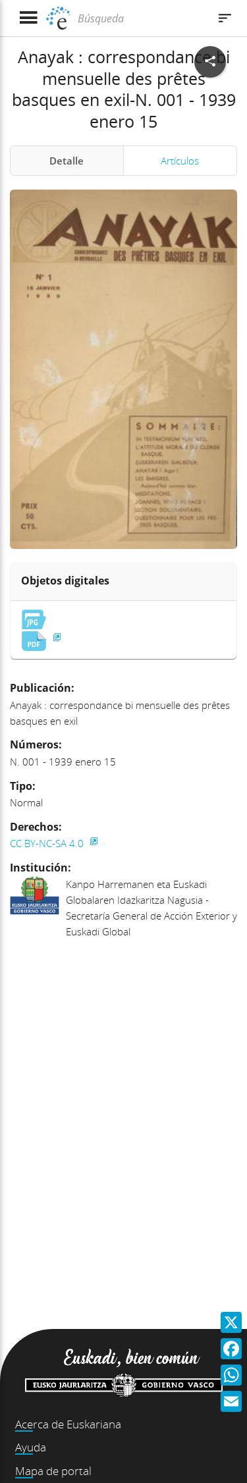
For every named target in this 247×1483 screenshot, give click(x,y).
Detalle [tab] (66, 160)
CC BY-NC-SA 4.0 (48, 843)
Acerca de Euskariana (68, 1424)
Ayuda (30, 1447)
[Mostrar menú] (28, 18)
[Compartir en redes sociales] (210, 62)
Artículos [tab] (180, 160)
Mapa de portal (53, 1470)
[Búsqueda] (141, 18)
